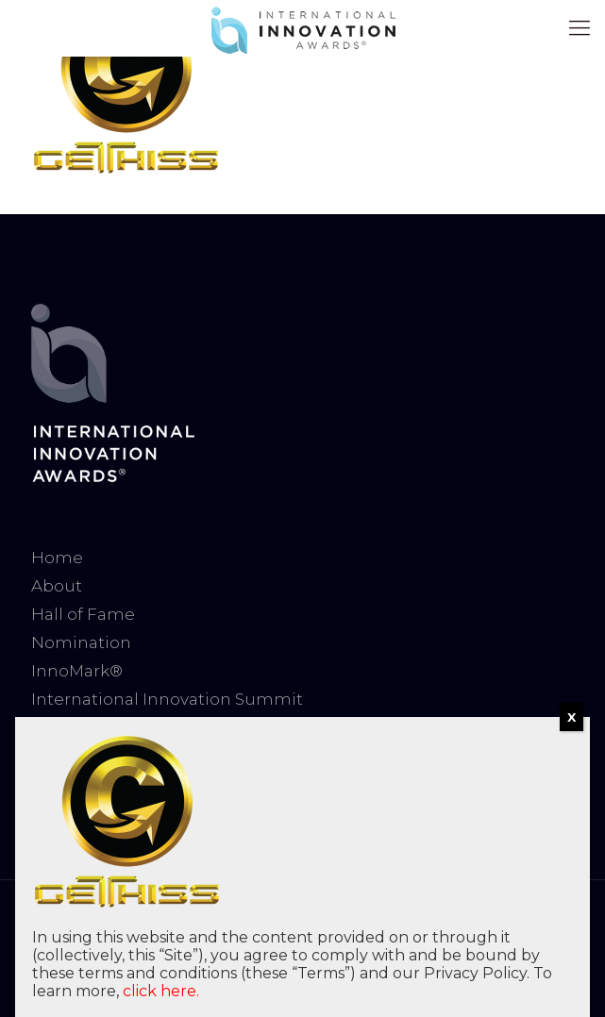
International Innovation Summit (167, 699)
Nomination (81, 642)
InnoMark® (77, 670)
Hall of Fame (83, 614)
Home (57, 557)
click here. (161, 991)
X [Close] (571, 717)
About (56, 585)
